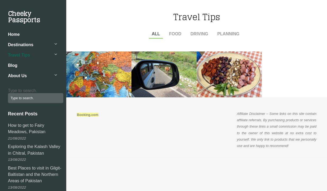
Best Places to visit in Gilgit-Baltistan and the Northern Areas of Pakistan (34, 174)
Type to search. (22, 90)
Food (175, 34)
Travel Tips (19, 55)
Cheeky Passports (24, 17)
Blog (12, 65)
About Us (17, 75)
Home (14, 34)
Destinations (20, 44)
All (156, 34)
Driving (199, 34)
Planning (228, 34)
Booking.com (87, 115)
